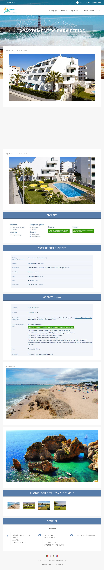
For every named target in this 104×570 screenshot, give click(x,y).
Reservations (89, 10)
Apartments (75, 10)
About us (64, 10)
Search (4, 2)
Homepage (53, 10)
